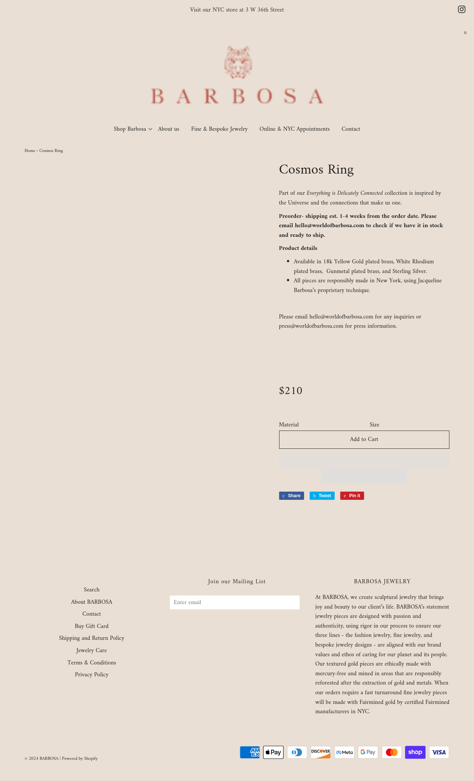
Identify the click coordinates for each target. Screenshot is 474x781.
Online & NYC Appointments (295, 129)
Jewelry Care (91, 651)
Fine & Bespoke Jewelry (219, 129)
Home (30, 151)
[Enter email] (235, 602)
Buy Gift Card (91, 627)
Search (91, 590)
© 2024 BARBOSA (42, 759)
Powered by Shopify (80, 759)
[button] (364, 461)
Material (289, 425)
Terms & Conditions (91, 663)
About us (168, 129)
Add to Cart (364, 439)
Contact (351, 129)
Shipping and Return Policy (91, 639)
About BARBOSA (92, 602)
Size (374, 425)
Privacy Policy (91, 675)
